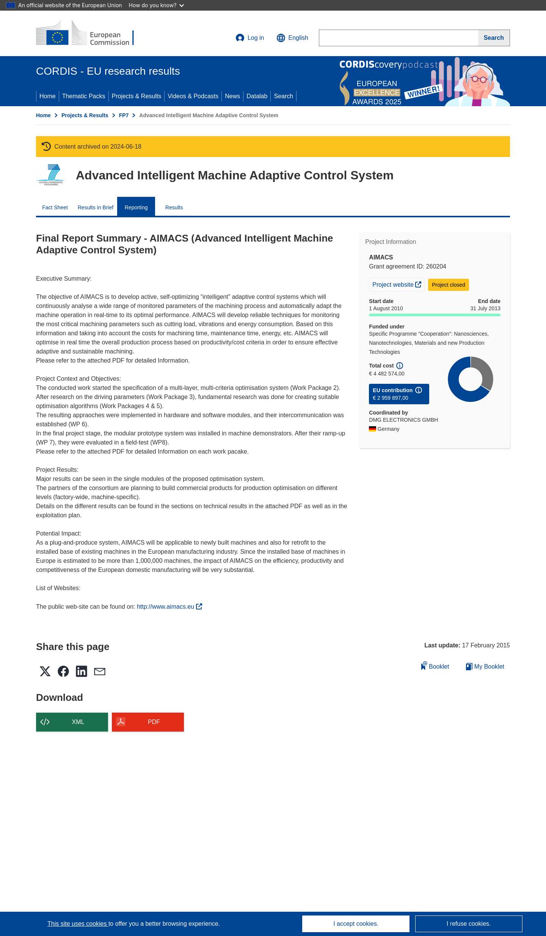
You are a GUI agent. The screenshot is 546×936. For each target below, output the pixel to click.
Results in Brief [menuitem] (95, 207)
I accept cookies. (355, 923)
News (232, 96)
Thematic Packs (83, 96)
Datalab (256, 96)
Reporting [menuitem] (136, 207)
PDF (154, 722)
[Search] (494, 38)
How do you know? (156, 5)
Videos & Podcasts (193, 96)
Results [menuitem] (174, 207)
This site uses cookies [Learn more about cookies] (77, 923)
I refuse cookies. (469, 923)
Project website (398, 284)
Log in (249, 37)
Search (283, 96)
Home (47, 96)
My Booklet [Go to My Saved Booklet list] (485, 666)
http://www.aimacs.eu (169, 606)
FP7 (124, 115)
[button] (292, 38)
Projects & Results (137, 96)
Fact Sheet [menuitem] (55, 207)
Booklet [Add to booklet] (435, 665)
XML (78, 722)
